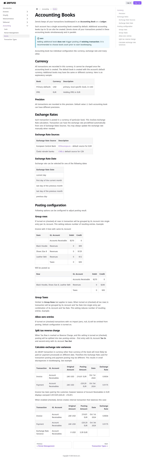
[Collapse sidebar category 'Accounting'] (27, 25)
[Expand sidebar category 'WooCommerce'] (27, 18)
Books (6, 36)
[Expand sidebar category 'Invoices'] (27, 11)
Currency (120, 10)
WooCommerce (8, 19)
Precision (122, 13)
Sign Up (137, 3)
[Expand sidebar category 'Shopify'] (27, 15)
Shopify (5, 15)
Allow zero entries (125, 36)
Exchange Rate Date (126, 23)
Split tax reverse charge (127, 39)
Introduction (7, 8)
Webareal (6, 22)
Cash (6, 29)
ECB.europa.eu (64, 146)
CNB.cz (61, 151)
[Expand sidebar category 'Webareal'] (27, 22)
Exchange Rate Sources (127, 20)
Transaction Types (10, 39)
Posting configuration (124, 26)
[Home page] (37, 9)
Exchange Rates (122, 17)
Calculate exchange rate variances (127, 43)
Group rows (123, 29)
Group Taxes (123, 33)
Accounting (7, 26)
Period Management (11, 33)
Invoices (6, 12)
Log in (129, 3)
